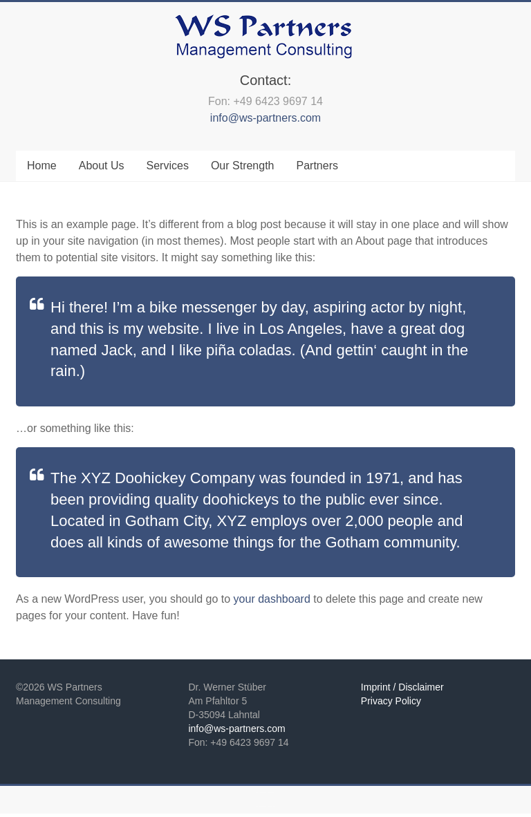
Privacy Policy (391, 700)
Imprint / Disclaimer (402, 687)
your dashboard (272, 599)
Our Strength (242, 165)
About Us (101, 165)
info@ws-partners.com (265, 118)
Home (42, 165)
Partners (317, 165)
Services (168, 165)
